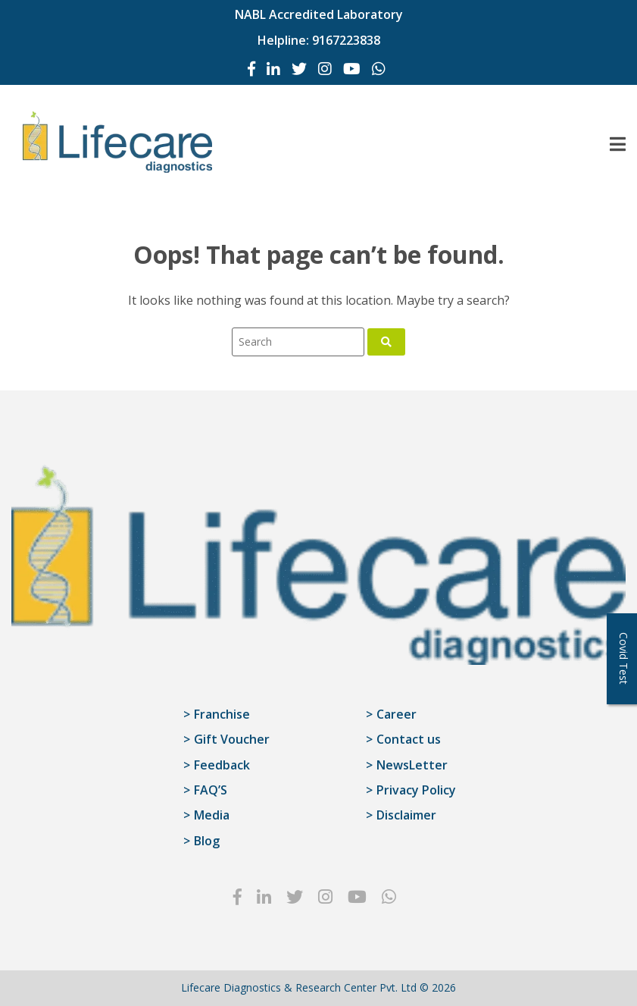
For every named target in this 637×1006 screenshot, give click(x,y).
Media (212, 815)
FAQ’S (210, 790)
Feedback (222, 765)
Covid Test (624, 658)
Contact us (408, 739)
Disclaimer (406, 815)
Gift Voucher (232, 739)
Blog (207, 840)
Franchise (222, 714)
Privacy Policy (416, 790)
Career (396, 714)
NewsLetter (412, 765)
